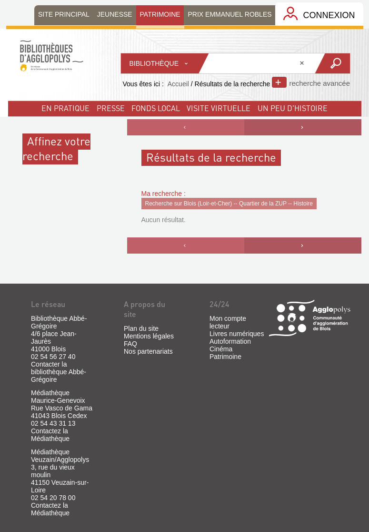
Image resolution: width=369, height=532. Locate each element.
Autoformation (230, 341)
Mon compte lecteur (227, 322)
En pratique (65, 108)
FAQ (130, 344)
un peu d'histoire (293, 108)
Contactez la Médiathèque (50, 434)
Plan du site (141, 328)
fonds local (155, 108)
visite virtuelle (218, 108)
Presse (111, 108)
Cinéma (220, 349)
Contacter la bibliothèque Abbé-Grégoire (58, 371)
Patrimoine (225, 356)
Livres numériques (236, 334)
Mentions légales (149, 336)
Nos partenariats (148, 351)
